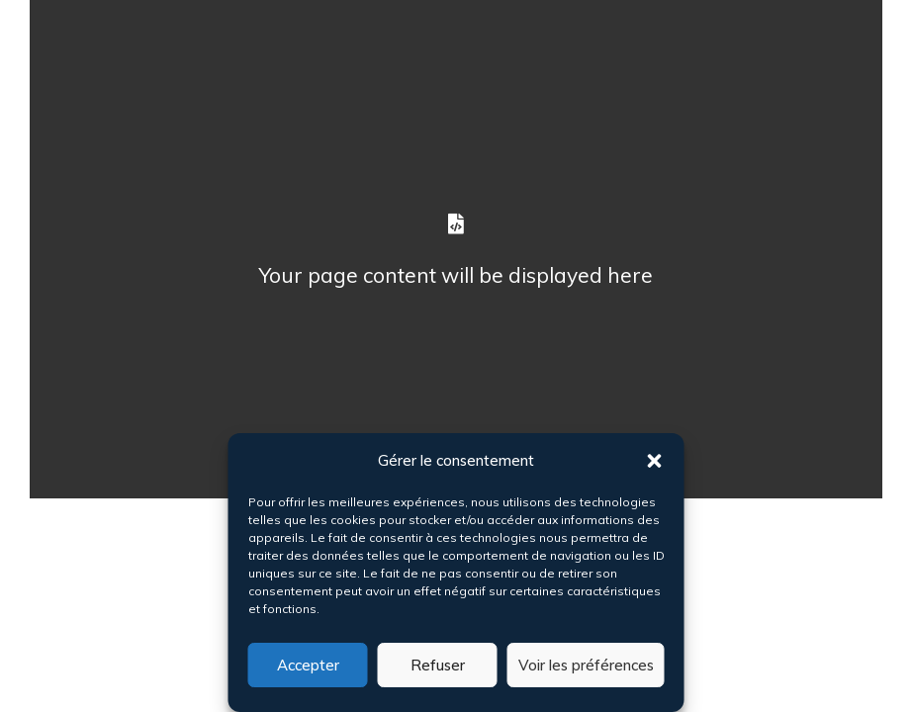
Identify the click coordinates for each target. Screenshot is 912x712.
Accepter (308, 665)
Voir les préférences (586, 665)
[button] (655, 461)
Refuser (437, 665)
